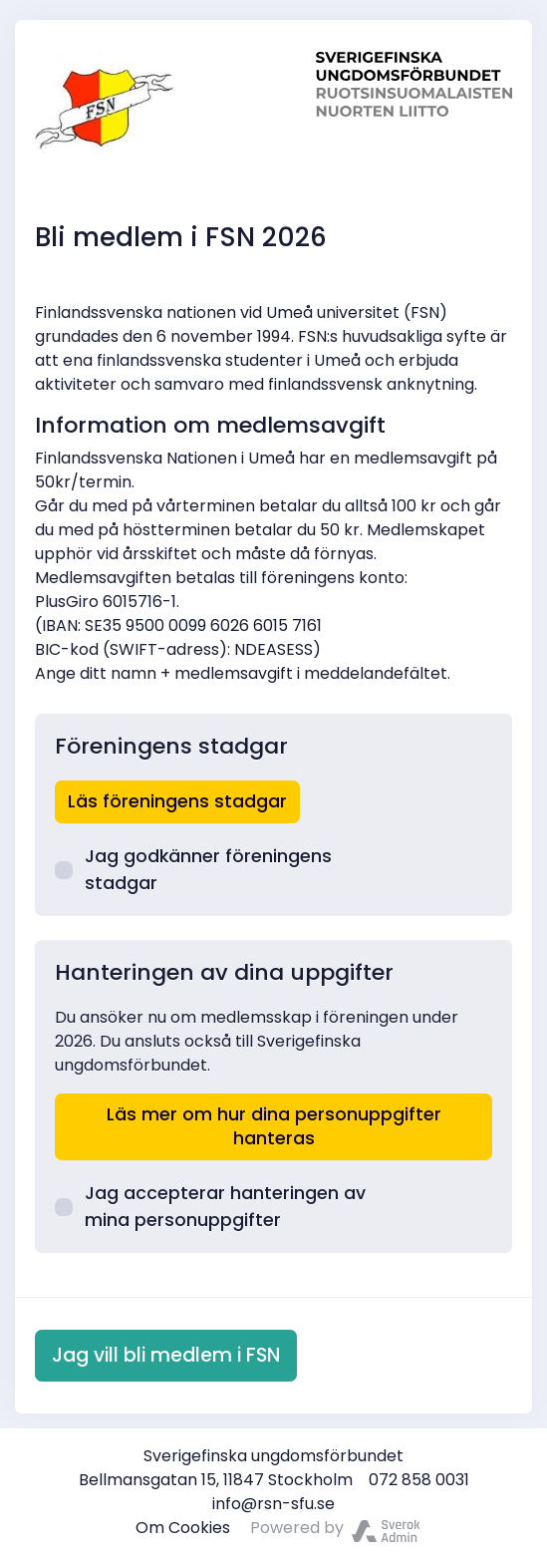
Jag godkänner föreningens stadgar (193, 869)
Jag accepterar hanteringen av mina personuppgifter (210, 1206)
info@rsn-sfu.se (273, 1503)
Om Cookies (183, 1527)
